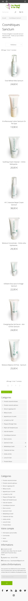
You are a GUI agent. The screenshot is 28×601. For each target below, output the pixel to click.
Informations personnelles (10, 533)
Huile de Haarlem (8, 431)
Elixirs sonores (8, 439)
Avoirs (4, 538)
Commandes (6, 535)
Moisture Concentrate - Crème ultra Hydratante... (14, 244)
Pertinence (16, 45)
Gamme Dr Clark (8, 443)
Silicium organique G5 (10, 409)
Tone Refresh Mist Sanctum (14, 81)
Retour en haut (6, 392)
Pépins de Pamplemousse (11, 428)
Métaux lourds (8, 413)
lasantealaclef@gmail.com (17, 560)
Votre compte (7, 528)
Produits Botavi (8, 461)
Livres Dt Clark (8, 458)
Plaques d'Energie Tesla (10, 424)
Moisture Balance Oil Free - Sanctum (14, 365)
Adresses (5, 541)
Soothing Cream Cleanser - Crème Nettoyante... (14, 163)
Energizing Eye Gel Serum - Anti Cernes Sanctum (14, 325)
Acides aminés (8, 454)
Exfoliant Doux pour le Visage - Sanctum (14, 285)
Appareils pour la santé (10, 416)
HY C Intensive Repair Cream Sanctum (14, 203)
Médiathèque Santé (9, 446)
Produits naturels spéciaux (11, 405)
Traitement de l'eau (9, 450)
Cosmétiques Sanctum (10, 435)
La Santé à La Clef (8, 420)
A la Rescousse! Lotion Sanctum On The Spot (14, 122)
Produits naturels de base (11, 401)
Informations (7, 544)
